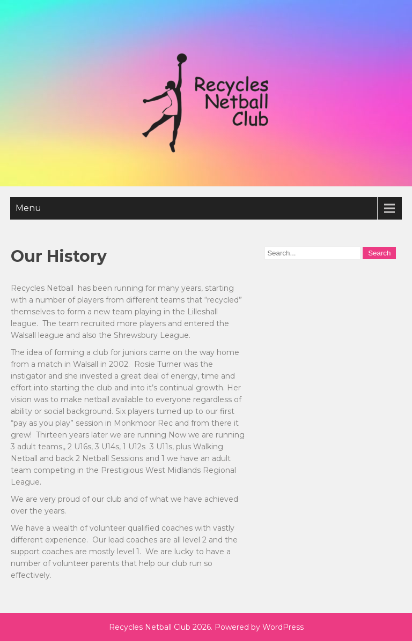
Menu (28, 208)
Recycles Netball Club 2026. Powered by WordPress (206, 627)
